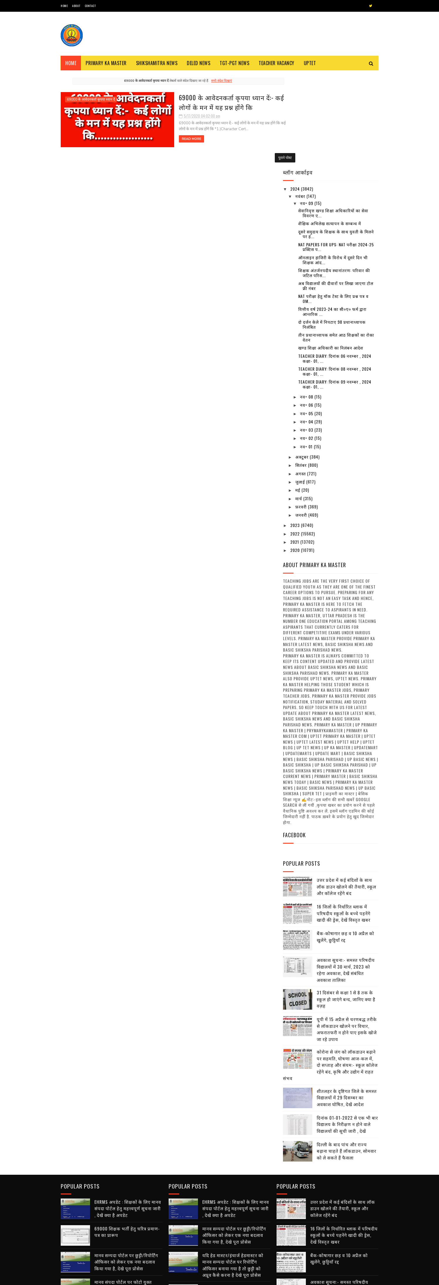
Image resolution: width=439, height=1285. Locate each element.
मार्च (299, 404)
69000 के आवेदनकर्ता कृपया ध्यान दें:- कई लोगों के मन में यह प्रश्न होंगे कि (206, 101)
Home (64, 6)
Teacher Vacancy (276, 63)
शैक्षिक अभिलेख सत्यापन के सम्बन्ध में (329, 130)
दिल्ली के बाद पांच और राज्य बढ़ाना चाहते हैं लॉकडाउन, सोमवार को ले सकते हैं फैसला (346, 1057)
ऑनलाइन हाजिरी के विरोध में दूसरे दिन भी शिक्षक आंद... (333, 166)
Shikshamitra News (157, 63)
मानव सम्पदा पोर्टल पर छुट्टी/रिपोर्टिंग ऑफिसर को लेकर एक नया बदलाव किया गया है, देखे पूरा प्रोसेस (126, 1166)
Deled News (198, 63)
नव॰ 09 (307, 109)
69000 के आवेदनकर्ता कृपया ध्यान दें (91, 99)
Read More (158, 138)
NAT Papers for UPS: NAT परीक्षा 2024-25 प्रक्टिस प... (336, 153)
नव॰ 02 (307, 344)
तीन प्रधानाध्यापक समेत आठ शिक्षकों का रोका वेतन (336, 243)
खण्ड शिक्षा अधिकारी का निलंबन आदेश (330, 254)
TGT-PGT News (234, 63)
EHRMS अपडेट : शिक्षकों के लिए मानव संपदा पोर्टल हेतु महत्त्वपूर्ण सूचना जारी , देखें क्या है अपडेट (127, 1113)
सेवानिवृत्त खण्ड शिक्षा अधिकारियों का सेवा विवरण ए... (333, 119)
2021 (295, 448)
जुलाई (300, 388)
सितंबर (301, 371)
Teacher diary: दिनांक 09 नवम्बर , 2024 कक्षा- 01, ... (334, 290)
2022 (295, 440)
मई (298, 396)
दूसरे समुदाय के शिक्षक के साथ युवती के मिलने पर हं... (336, 140)
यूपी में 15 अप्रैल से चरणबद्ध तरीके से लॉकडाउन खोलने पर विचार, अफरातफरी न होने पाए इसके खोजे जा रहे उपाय (347, 935)
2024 (295, 95)
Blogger (131, 1277)
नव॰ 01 (307, 353)
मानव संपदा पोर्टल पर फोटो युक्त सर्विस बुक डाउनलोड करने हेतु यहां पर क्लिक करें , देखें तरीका (127, 1193)
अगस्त (301, 380)
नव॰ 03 (307, 336)
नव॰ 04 (307, 328)
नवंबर (300, 102)
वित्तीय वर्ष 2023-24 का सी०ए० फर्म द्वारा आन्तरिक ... (332, 217)
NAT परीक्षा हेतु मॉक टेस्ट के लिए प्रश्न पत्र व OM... (333, 205)
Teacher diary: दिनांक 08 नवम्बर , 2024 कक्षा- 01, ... (334, 277)
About (76, 6)
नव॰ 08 (307, 303)
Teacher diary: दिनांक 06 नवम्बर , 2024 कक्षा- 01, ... (334, 264)
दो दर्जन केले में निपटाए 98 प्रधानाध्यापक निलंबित (332, 230)
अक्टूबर (302, 363)
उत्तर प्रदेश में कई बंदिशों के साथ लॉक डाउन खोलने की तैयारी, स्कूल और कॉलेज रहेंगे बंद (346, 793)
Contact (90, 6)
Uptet (310, 63)
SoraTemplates (88, 1277)
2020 (295, 456)
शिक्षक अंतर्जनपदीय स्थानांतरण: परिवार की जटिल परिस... (334, 179)
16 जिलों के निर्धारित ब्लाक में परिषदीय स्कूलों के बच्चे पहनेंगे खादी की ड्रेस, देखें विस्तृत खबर (343, 819)
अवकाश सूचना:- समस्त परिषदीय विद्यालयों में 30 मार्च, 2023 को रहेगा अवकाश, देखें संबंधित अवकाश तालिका (346, 876)
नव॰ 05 (307, 319)
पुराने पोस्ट (262, 157)
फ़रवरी (301, 413)
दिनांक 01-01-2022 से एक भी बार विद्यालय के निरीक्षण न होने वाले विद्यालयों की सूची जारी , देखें (347, 1030)
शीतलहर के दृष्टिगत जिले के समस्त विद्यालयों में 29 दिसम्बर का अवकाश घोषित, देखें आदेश (347, 1003)
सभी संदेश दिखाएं (210, 81)
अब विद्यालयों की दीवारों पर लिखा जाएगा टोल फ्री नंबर (335, 192)
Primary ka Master (106, 63)
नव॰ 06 (307, 311)
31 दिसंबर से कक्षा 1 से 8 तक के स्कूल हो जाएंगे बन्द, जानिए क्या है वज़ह (346, 905)
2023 (295, 431)
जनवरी (301, 421)
